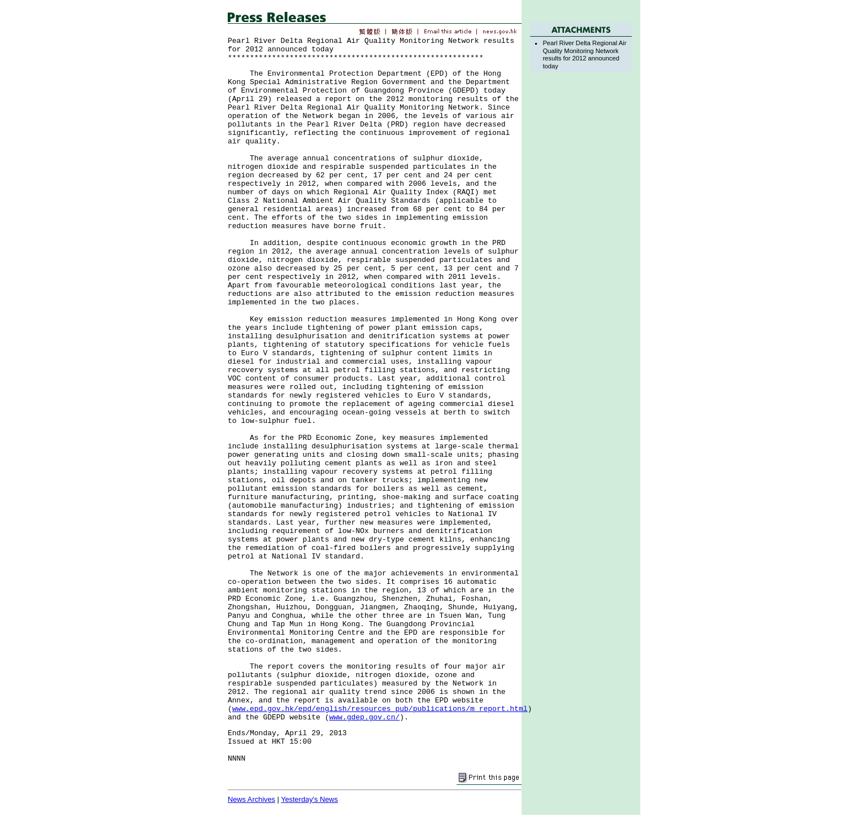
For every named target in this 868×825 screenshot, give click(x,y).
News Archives (251, 799)
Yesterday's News (309, 799)
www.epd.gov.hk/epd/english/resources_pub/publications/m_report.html (380, 709)
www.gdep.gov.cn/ (364, 717)
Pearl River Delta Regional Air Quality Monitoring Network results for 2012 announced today (584, 54)
